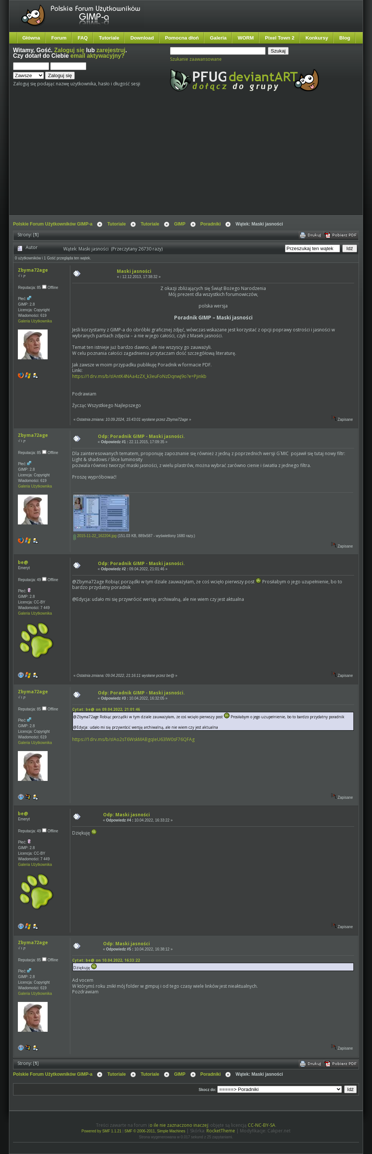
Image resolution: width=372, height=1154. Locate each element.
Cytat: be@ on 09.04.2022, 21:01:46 (106, 709)
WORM (246, 38)
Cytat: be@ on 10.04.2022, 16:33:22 (106, 960)
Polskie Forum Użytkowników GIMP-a (52, 224)
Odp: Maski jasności (126, 814)
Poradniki (211, 224)
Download (142, 38)
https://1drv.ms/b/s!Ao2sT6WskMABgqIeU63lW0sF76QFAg (133, 739)
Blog (344, 38)
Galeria (218, 38)
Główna (31, 38)
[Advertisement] (149, 159)
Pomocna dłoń (182, 38)
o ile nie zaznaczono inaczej (179, 1125)
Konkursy (316, 38)
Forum (59, 38)
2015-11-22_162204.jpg (94, 536)
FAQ (83, 38)
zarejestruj (110, 50)
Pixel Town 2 (279, 38)
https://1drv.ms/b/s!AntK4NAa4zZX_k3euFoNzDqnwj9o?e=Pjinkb (139, 376)
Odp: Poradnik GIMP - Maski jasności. (141, 436)
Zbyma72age (33, 270)
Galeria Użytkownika (35, 321)
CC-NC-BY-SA (261, 1125)
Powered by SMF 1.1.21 (101, 1131)
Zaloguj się (69, 50)
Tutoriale (109, 38)
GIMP (180, 224)
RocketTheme (220, 1131)
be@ (23, 562)
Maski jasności (134, 271)
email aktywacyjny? (97, 56)
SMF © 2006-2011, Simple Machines (155, 1131)
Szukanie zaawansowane (196, 59)
